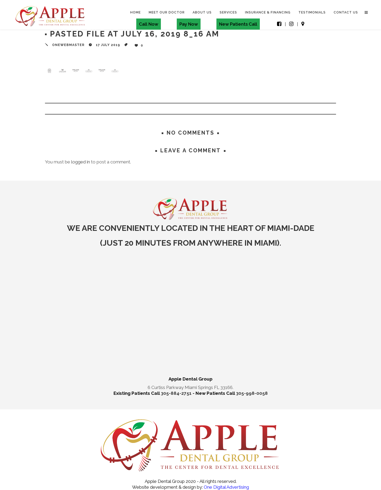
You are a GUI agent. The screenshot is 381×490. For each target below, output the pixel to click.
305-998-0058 (252, 393)
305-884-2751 (177, 393)
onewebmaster (68, 45)
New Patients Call (238, 24)
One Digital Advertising (226, 487)
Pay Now (188, 24)
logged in (80, 161)
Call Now (148, 24)
